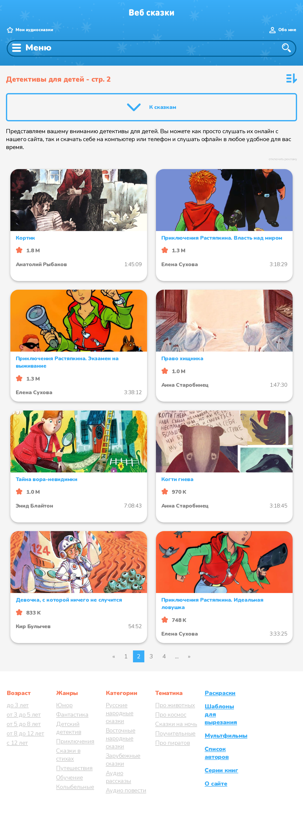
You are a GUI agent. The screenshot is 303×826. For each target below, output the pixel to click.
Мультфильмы (226, 736)
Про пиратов (172, 743)
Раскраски (220, 693)
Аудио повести (126, 790)
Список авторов (217, 753)
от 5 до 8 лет (24, 724)
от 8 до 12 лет (25, 733)
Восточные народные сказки (120, 738)
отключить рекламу (283, 159)
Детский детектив (68, 728)
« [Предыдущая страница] (113, 656)
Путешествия (74, 768)
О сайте (216, 784)
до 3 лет (18, 705)
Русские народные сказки (119, 713)
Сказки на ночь (176, 724)
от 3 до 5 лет (24, 715)
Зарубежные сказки (123, 760)
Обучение (69, 777)
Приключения (75, 741)
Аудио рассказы (118, 777)
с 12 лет (17, 743)
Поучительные (175, 733)
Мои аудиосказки (34, 30)
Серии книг (221, 770)
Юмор (64, 705)
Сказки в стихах (68, 755)
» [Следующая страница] (189, 656)
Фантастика (72, 715)
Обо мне (287, 30)
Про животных (175, 705)
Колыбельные (75, 787)
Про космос (170, 715)
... (176, 656)
